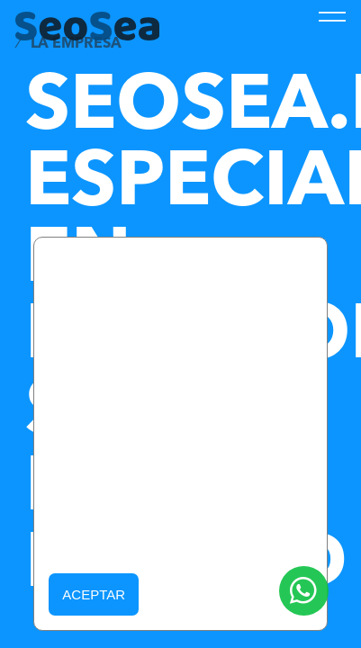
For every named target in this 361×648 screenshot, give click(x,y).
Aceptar (93, 594)
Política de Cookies (194, 532)
